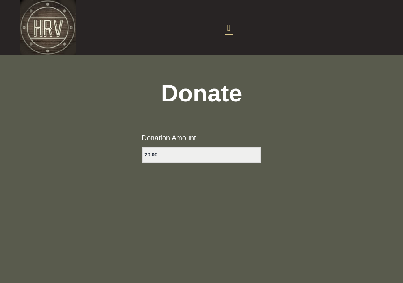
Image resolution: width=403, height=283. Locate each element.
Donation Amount (169, 138)
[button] (229, 28)
